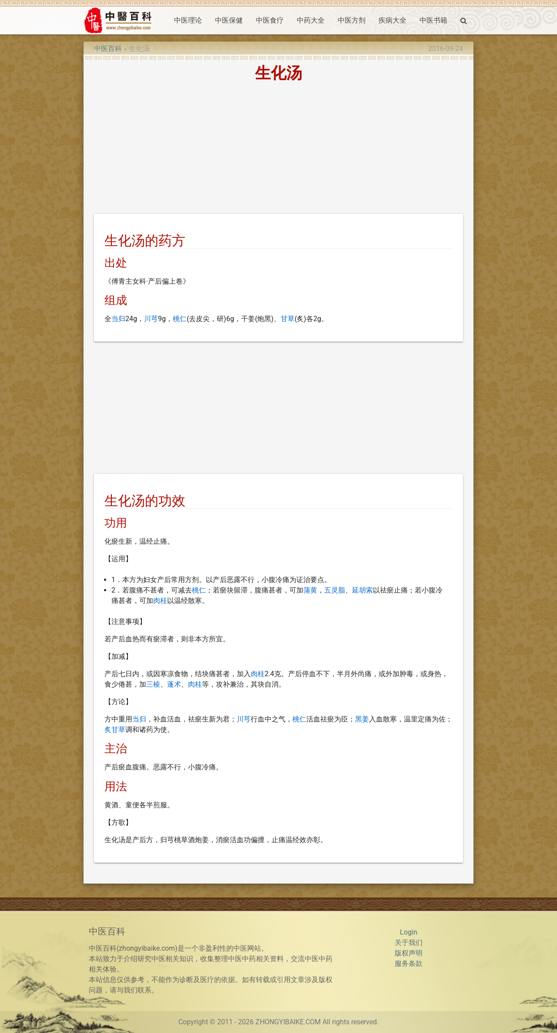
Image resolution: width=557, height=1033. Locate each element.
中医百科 (108, 48)
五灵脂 (334, 590)
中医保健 (229, 20)
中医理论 (188, 20)
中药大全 (311, 20)
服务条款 (409, 963)
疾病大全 (392, 20)
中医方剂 (352, 20)
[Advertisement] (278, 149)
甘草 (288, 319)
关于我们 (409, 942)
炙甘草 (114, 729)
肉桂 (160, 600)
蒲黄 (310, 590)
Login (408, 932)
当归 (118, 319)
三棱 (153, 684)
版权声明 (409, 953)
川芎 (151, 319)
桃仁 (180, 319)
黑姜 (362, 719)
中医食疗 (270, 20)
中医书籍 (433, 20)
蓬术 (174, 684)
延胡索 (362, 590)
